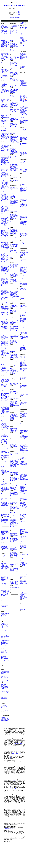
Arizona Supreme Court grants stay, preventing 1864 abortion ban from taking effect (5, 347)
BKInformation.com (16, 753)
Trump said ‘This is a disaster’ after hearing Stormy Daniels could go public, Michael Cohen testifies (5, 183)
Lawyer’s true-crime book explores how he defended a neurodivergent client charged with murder (5, 108)
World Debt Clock (14, 180)
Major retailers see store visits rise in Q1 (23, 284)
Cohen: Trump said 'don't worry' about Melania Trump (4, 191)
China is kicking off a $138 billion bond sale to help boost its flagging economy (24, 557)
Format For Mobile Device (14, 17)
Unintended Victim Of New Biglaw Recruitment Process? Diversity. (5, 116)
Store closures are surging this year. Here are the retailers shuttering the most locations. (24, 262)
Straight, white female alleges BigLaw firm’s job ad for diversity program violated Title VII (4, 33)
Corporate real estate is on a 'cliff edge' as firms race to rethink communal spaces (14, 216)
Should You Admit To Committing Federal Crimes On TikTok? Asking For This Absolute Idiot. (5, 379)
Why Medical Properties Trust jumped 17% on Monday (13, 342)
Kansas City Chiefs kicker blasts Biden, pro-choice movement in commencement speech (24, 339)
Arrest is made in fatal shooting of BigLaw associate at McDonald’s (5, 77)
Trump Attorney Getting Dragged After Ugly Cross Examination (5, 155)
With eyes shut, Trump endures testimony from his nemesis (5, 289)
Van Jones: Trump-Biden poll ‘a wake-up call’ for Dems (14, 462)
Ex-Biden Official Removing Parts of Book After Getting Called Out (14, 540)
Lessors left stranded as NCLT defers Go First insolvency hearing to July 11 (24, 152)
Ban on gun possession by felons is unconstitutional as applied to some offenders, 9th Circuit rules (5, 370)
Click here (19, 12)
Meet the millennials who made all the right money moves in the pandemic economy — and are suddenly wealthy (14, 82)
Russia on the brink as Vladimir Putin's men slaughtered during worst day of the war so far (24, 531)
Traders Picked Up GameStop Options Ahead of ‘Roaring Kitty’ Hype (24, 107)
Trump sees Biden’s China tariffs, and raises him (14, 168)
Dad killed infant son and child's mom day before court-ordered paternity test (4, 441)
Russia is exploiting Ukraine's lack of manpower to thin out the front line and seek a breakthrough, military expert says (24, 476)
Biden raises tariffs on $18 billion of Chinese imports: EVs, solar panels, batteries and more (14, 172)
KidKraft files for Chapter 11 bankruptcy (23, 243)
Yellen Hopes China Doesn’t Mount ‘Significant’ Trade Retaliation (14, 111)
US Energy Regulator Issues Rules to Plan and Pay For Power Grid (23, 205)
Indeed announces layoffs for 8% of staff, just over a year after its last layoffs (5, 578)
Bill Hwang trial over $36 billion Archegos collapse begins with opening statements (14, 403)
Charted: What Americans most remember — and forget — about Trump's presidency (14, 554)
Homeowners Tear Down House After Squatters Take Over (14, 246)
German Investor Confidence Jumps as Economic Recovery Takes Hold (24, 575)
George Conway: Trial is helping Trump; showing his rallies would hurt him (4, 286)
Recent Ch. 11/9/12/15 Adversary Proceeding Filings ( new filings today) (23, 40)
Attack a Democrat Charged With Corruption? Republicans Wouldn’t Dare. (5, 412)
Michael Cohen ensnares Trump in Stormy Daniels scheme (5, 188)
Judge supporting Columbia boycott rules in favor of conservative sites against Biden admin (5, 496)
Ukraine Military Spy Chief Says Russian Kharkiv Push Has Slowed (23, 497)
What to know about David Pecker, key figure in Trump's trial (5, 251)
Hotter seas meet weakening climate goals (23, 217)
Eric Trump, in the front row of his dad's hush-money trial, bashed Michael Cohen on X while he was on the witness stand (5, 273)
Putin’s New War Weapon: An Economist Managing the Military (23, 516)
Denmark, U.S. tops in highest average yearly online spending (23, 290)
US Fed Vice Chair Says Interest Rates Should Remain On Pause (14, 58)
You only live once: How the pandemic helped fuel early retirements (14, 91)
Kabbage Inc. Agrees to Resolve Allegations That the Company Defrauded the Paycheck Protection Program (14, 395)
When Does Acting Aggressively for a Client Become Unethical (5, 71)
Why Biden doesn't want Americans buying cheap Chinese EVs (5, 696)
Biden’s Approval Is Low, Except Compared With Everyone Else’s (14, 501)
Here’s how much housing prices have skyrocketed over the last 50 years (14, 202)
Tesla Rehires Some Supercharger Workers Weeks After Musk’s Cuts (5, 565)
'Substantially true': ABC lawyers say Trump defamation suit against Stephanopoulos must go (5, 335)
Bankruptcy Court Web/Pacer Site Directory (23, 28)
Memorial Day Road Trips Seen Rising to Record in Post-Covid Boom (14, 125)
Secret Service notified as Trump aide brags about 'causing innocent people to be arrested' (14, 562)
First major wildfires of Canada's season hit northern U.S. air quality (24, 198)
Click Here (19, 8)
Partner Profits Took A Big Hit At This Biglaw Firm (4, 26)
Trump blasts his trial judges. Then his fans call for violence (5, 482)
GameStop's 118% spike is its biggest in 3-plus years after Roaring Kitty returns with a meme (24, 117)
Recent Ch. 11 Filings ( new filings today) (23, 33)
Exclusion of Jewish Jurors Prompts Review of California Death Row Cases (5, 471)
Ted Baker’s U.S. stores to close (23, 268)
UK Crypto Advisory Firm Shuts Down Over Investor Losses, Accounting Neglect (5, 707)
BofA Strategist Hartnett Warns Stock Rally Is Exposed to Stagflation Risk (5, 546)
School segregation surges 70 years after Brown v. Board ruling (24, 313)
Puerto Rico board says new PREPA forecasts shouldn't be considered (24, 234)
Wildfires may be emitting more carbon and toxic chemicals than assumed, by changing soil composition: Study (24, 190)
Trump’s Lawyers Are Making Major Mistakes (5, 152)
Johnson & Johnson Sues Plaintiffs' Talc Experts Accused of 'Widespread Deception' (24, 64)
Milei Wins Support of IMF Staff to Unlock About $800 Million (24, 358)
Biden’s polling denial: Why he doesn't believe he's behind (14, 469)
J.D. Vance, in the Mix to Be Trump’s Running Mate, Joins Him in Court (5, 259)
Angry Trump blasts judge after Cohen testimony (5, 293)
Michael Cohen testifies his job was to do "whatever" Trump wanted (5, 148)
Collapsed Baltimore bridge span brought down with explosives (5, 719)
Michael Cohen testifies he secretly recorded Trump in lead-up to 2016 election (5, 247)
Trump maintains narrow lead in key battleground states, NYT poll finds (14, 458)
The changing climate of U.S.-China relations (23, 212)
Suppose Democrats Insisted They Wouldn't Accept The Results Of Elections (14, 527)
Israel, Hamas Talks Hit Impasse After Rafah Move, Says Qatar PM (23, 456)
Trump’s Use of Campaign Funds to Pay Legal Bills (5, 313)
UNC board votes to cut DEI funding (23, 333)
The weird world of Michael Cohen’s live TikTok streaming (5, 226)
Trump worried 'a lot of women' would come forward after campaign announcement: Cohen (5, 210)
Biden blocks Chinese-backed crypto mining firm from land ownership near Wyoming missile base (14, 254)
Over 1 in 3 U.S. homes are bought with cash (14, 188)
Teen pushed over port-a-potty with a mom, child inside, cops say (5, 457)
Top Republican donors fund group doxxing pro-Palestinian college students (24, 320)
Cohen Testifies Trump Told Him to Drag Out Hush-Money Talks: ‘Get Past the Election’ (5, 177)
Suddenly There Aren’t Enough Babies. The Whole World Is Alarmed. (14, 97)
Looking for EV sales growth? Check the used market (13, 281)
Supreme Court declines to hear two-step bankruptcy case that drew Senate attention (23, 56)
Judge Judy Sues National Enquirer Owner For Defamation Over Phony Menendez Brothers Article (5, 320)
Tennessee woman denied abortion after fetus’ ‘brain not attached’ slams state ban (14, 356)
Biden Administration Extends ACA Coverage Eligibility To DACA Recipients (14, 371)
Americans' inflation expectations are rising (14, 26)
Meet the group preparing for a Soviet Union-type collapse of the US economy (14, 73)
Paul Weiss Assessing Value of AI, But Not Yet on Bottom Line (5, 91)
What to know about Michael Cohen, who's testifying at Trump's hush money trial (5, 216)
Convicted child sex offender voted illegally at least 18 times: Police (14, 589)
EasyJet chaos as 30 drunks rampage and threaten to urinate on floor (24, 145)
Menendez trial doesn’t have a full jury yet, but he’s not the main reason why (5, 397)
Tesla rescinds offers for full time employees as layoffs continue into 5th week (4, 571)
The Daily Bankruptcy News (14, 5)
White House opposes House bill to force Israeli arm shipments (24, 431)
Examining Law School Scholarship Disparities (5, 129)
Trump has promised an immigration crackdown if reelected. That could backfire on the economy (13, 150)
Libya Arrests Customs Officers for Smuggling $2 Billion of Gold (23, 607)
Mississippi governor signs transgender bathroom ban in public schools (23, 347)
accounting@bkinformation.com (17, 834)
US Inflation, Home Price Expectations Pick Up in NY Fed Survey (14, 38)
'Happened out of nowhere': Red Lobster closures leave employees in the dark (5, 593)
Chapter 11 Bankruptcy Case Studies (23, 46)
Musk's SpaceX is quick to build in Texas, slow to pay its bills (23, 139)
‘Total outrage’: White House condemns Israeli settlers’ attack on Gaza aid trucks (23, 463)
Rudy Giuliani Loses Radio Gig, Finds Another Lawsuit (5, 328)
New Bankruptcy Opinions (23, 23)
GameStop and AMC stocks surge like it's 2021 (24, 121)
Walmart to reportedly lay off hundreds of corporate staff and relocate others (5, 558)
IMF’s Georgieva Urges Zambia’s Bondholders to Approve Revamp (23, 370)
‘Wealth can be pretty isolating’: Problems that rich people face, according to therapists (14, 417)
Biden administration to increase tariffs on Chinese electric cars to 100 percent (14, 163)
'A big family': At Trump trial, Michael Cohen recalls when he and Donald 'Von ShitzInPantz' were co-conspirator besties (5, 167)
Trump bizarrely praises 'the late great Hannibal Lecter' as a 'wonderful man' (13, 487)
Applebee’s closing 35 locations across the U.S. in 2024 (14, 306)
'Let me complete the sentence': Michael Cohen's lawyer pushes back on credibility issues (5, 241)
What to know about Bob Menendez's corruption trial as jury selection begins (5, 387)
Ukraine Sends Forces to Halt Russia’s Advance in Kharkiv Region (23, 482)
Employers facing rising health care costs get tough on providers (14, 321)
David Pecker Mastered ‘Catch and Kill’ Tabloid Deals (4, 256)
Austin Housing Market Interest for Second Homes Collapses (14, 239)
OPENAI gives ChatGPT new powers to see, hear (4, 652)
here (10, 757)
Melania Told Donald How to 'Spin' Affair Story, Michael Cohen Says (5, 196)
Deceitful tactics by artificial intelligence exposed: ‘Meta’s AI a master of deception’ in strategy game (5, 643)
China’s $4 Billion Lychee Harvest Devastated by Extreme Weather (23, 223)
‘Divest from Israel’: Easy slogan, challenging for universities (24, 327)
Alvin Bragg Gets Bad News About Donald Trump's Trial (5, 268)
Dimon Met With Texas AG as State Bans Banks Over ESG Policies (14, 382)
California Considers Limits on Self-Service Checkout (23, 296)
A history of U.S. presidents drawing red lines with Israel (24, 425)
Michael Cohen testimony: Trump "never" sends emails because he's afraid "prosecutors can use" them (5, 235)
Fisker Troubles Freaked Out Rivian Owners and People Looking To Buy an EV (5, 679)
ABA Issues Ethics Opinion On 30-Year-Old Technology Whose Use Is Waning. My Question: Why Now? (5, 136)
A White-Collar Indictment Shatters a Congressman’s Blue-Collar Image (5, 408)
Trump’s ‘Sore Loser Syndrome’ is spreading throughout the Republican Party (14, 521)
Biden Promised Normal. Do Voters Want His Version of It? (14, 508)
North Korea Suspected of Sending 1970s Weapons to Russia (23, 524)
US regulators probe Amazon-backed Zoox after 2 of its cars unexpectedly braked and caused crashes (5, 634)
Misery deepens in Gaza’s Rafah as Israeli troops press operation (24, 443)
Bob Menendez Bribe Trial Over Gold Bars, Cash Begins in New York (5, 392)
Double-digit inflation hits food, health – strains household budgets (14, 45)
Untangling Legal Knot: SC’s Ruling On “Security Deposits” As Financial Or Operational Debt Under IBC (23, 595)
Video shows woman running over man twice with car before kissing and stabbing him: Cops (5, 449)
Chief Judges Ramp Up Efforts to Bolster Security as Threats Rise (5, 489)
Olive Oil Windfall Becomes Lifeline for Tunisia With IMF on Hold (23, 376)
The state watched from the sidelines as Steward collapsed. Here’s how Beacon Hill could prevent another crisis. (14, 334)
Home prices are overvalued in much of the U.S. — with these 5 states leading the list (14, 224)
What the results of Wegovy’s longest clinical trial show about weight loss (14, 363)
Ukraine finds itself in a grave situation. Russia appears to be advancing (23, 492)
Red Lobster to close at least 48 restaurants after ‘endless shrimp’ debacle (14, 296)
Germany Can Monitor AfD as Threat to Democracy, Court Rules (23, 582)
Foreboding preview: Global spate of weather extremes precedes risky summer (24, 182)
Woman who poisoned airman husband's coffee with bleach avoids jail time (5, 464)
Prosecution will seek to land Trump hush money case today (5, 144)
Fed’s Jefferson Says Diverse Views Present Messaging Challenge (14, 51)
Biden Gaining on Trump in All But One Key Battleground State (14, 473)
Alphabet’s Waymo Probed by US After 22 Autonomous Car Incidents (5, 618)
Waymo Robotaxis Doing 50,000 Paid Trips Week (5, 614)
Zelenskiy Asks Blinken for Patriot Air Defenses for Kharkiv (24, 509)
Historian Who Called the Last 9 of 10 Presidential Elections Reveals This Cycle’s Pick (14, 479)
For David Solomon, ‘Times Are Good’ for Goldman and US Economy (14, 118)
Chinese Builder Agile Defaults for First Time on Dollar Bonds (23, 564)
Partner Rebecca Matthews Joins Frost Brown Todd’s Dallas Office (5, 64)
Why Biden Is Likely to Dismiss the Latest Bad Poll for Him (14, 466)
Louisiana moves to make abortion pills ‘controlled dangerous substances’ (14, 349)
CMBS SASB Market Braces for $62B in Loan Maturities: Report (14, 209)
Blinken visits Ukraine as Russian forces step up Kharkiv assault (23, 504)
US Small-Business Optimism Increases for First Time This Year (14, 32)
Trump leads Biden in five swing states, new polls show (14, 454)
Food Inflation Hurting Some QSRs (13, 311)
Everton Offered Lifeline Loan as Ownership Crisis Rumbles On (4, 604)
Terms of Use (18, 743)
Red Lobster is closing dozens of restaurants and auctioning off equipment (14, 292)
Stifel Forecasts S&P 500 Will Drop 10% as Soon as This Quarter (5, 539)
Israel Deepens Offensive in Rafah (24, 446)
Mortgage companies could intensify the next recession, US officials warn (13, 195)
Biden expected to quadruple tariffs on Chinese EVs (5, 692)
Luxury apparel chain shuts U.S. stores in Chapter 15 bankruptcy (23, 271)
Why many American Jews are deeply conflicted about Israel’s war (24, 437)
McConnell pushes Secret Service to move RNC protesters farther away (14, 570)
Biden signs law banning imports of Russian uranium (23, 546)
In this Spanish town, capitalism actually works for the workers (14, 131)
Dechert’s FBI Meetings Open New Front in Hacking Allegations (4, 84)
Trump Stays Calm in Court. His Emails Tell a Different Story (5, 264)
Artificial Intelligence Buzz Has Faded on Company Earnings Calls (5, 625)
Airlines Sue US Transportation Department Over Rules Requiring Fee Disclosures (23, 132)
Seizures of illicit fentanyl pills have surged (5, 419)
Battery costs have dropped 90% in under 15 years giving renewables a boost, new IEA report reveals (14, 273)
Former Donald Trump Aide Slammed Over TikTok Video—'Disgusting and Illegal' (5, 300)
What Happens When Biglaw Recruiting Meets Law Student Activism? (4, 122)
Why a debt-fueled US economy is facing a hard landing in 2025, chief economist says (14, 65)
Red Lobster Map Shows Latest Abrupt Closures (14, 301)
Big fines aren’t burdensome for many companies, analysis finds (14, 430)
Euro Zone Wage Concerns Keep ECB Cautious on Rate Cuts (23, 404)
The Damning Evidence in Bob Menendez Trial (5, 401)
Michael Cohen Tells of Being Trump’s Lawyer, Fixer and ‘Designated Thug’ (5, 160)
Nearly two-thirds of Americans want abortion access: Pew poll (5, 343)
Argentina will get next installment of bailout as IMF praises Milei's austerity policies (23, 362)
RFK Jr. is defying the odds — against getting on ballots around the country (14, 583)
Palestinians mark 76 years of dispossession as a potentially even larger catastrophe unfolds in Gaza (24, 451)
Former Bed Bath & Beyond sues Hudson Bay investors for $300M (24, 254)
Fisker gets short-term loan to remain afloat (5, 672)
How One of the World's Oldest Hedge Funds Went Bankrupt (24, 163)
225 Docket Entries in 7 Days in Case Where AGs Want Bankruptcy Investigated (14, 328)
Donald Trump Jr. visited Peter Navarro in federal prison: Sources (5, 308)
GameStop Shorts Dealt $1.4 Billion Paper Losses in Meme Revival (23, 112)
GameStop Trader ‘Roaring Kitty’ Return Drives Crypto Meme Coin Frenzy (24, 103)
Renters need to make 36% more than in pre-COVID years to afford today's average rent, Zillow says (14, 232)
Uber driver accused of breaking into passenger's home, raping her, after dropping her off (5, 426)
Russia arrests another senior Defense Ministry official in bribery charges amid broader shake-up (23, 539)
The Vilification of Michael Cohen (4, 172)
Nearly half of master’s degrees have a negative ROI (23, 307)
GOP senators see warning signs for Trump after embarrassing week (14, 534)
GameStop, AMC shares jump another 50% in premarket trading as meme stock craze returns (23, 97)
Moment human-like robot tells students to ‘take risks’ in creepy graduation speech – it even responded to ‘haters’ (5, 660)
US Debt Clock (13, 177)
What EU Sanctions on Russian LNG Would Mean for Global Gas (14, 266)
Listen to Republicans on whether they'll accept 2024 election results (13, 547)
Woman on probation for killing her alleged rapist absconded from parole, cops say (5, 434)
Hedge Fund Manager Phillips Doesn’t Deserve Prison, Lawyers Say (23, 170)
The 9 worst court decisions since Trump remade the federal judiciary (5, 521)
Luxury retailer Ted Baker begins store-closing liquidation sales (23, 415)
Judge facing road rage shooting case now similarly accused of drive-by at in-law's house (5, 505)
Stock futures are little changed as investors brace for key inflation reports (5, 532)
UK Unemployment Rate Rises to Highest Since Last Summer (24, 393)
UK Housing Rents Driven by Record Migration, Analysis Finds (24, 387)
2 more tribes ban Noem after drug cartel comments (14, 577)
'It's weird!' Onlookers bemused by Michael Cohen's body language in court (5, 222)
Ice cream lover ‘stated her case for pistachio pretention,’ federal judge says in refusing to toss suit (5, 513)
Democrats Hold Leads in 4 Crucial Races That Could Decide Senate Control (14, 494)
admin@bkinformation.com (9, 828)
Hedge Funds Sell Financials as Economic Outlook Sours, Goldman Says (14, 104)
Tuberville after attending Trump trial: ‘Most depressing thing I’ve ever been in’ (4, 280)
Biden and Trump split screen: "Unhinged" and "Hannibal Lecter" (14, 514)
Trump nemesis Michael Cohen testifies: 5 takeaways (5, 229)
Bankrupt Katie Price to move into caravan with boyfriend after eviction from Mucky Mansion (14, 443)
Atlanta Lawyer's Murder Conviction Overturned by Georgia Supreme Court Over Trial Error (5, 98)
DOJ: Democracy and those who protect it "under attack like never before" (4, 362)
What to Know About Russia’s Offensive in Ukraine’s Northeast (23, 487)
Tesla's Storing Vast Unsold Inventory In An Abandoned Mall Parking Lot (4, 686)
